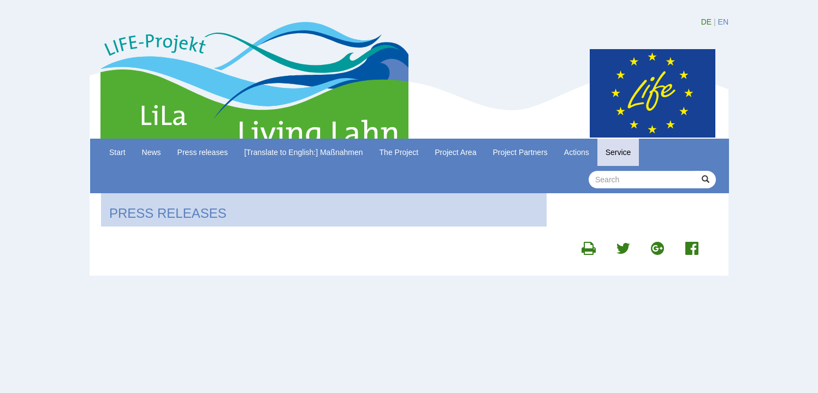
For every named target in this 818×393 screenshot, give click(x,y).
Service (618, 152)
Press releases (202, 152)
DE (706, 21)
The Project (399, 152)
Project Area (455, 152)
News (151, 152)
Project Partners (520, 152)
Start (117, 152)
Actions (576, 152)
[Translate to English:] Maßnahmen (303, 152)
